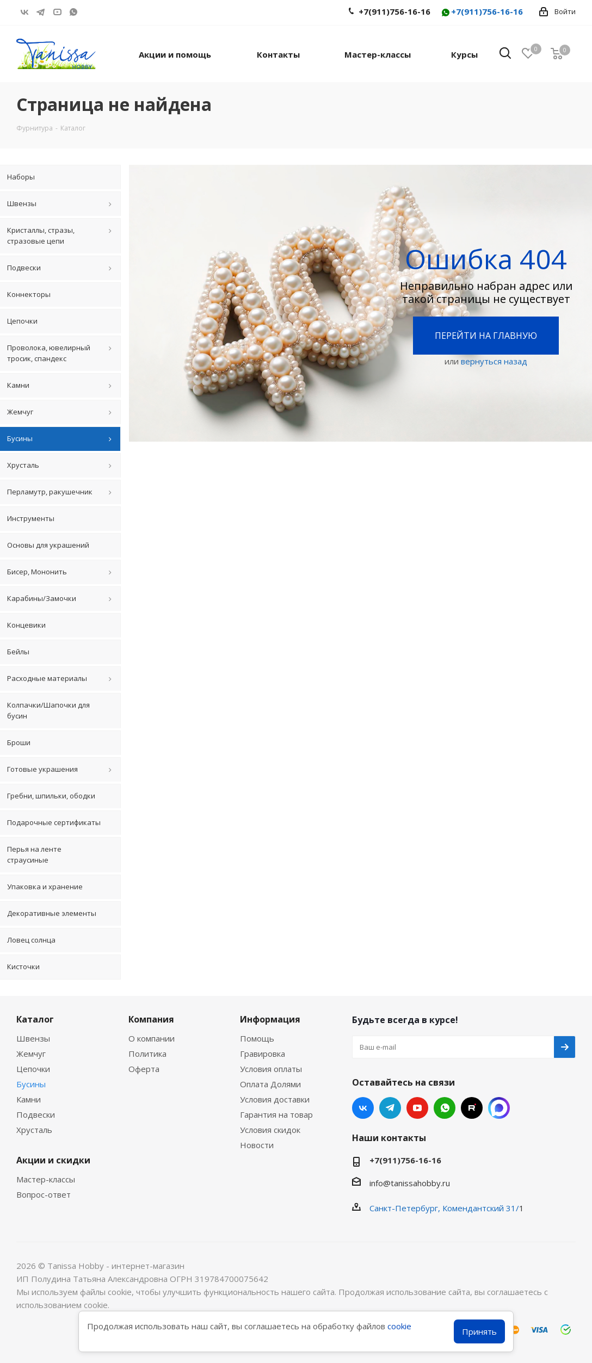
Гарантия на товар (276, 1114)
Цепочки (33, 1068)
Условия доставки (275, 1099)
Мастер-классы (45, 1179)
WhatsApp (73, 12)
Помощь (257, 1038)
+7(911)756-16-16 (481, 12)
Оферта (143, 1068)
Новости (257, 1144)
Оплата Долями (270, 1084)
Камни (28, 1099)
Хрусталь (34, 1129)
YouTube (57, 12)
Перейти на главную (486, 336)
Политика (147, 1053)
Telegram (41, 12)
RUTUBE (90, 12)
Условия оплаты (271, 1068)
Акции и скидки (53, 1160)
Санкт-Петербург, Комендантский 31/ (444, 1208)
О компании (151, 1038)
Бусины (31, 1084)
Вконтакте (24, 12)
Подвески (35, 1114)
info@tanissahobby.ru (409, 1183)
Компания (151, 1019)
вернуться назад (494, 361)
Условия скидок (270, 1129)
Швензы (33, 1038)
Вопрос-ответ (43, 1194)
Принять (479, 1331)
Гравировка (262, 1053)
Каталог (35, 1019)
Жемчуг (31, 1053)
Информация (270, 1019)
